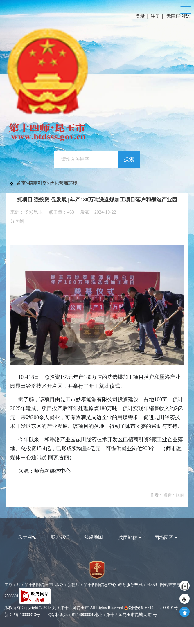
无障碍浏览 (178, 16)
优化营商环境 (64, 183)
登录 (140, 16)
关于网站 (27, 536)
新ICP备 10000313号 (22, 614)
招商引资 (37, 183)
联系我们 (60, 536)
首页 (21, 183)
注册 (155, 16)
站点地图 (93, 536)
